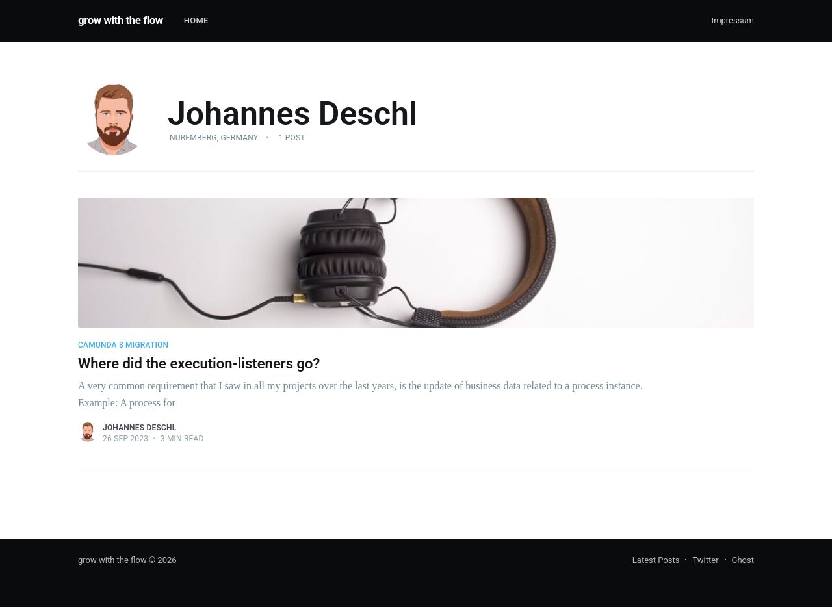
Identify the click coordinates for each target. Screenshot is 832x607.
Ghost (743, 560)
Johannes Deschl (139, 427)
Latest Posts (656, 560)
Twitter (705, 560)
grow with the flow (120, 20)
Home (196, 20)
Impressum (733, 20)
